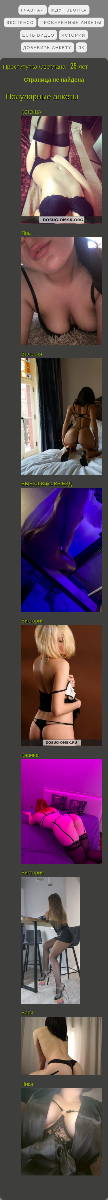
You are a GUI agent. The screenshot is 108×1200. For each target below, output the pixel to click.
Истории (73, 35)
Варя (27, 1013)
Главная (32, 10)
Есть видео (38, 35)
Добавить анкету (47, 47)
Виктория (32, 621)
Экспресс (20, 22)
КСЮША (31, 112)
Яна (26, 233)
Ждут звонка (69, 10)
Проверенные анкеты (70, 22)
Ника (27, 1084)
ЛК (81, 47)
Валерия (32, 354)
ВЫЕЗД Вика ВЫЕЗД (46, 484)
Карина (30, 755)
